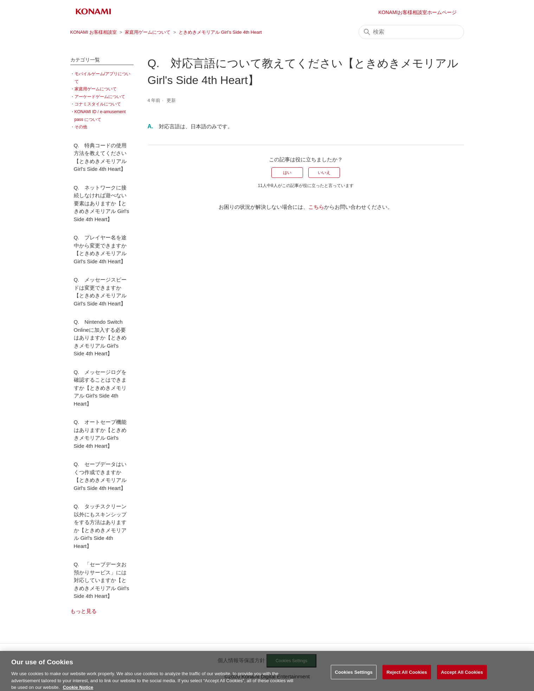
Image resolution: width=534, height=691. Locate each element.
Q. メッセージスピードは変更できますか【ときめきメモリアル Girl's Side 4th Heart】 (100, 291)
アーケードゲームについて (100, 96)
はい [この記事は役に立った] (287, 172)
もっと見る (83, 611)
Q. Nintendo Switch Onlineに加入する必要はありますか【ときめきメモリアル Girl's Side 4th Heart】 (100, 337)
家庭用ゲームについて (148, 32)
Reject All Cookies (406, 675)
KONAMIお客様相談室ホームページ (417, 12)
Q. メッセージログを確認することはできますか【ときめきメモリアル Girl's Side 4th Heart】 (100, 388)
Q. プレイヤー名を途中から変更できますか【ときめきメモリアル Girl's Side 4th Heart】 (100, 249)
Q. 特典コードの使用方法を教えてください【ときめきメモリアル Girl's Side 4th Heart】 (100, 157)
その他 (81, 126)
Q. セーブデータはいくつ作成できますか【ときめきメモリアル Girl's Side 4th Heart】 (100, 476)
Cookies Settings (354, 675)
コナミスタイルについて (98, 104)
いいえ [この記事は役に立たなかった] (324, 172)
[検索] (411, 32)
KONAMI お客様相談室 (93, 32)
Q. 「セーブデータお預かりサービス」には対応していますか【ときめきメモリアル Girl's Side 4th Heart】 (101, 580)
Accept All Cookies (462, 675)
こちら (316, 207)
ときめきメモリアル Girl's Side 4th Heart (220, 32)
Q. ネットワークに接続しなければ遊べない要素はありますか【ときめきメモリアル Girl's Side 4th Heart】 (101, 203)
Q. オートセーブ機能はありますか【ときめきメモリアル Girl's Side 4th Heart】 (100, 434)
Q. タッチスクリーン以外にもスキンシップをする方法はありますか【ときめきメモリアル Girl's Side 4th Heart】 (100, 526)
